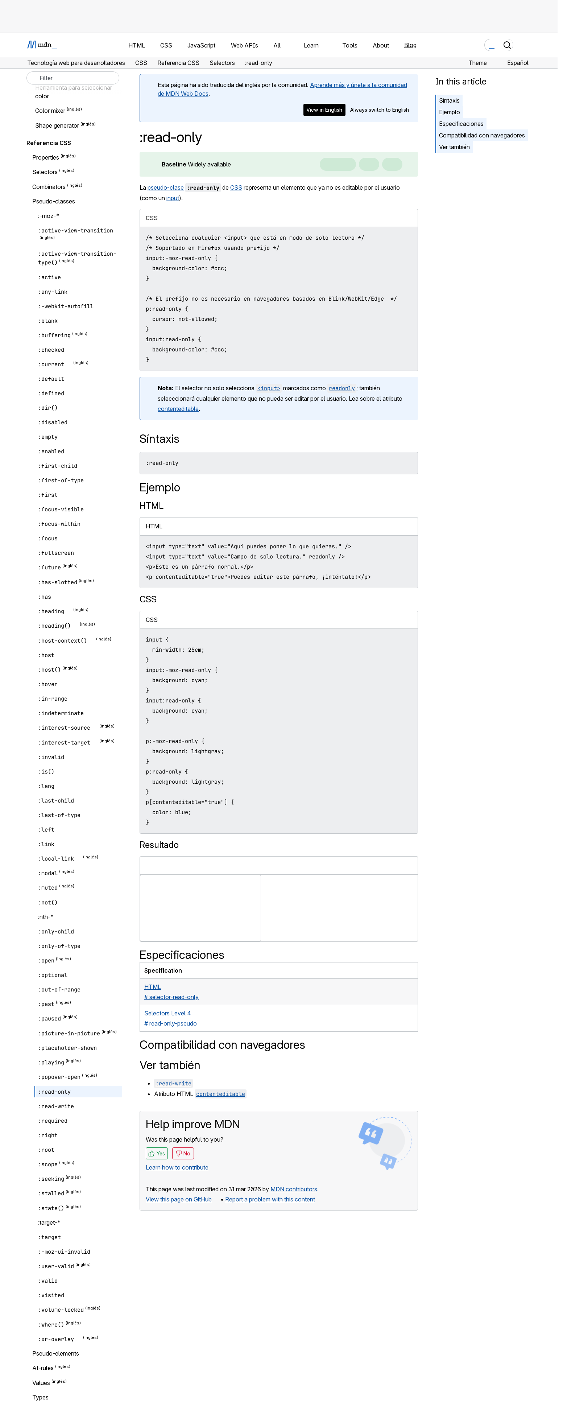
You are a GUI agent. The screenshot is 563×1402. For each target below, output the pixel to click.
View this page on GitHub (179, 1199)
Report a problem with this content (270, 1199)
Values (41, 1382)
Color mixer (50, 111)
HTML (151, 505)
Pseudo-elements (55, 1353)
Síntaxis (449, 100)
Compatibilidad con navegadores (482, 135)
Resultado (159, 845)
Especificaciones (461, 123)
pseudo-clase (166, 187)
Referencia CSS (48, 143)
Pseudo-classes (53, 201)
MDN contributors (293, 1189)
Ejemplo (449, 112)
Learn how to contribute (177, 1167)
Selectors (45, 172)
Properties (45, 157)
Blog (410, 45)
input (172, 198)
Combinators (49, 186)
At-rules (43, 1368)
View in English (324, 110)
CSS (236, 187)
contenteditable (178, 408)
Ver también (454, 146)
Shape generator (57, 125)
